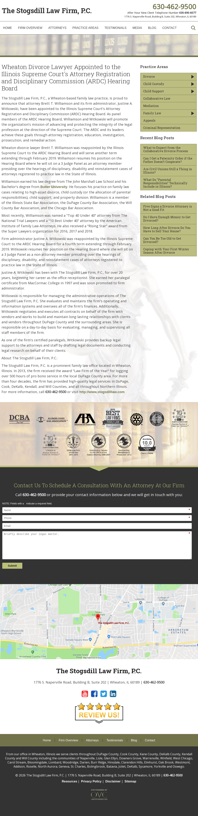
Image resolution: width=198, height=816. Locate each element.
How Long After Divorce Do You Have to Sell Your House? (166, 229)
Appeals (149, 120)
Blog (152, 27)
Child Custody (153, 84)
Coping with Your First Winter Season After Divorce (166, 250)
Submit (12, 565)
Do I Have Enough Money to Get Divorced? (166, 218)
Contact (169, 27)
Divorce (149, 76)
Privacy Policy (91, 781)
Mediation (151, 106)
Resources (69, 781)
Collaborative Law (156, 98)
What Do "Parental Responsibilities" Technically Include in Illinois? (165, 183)
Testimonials (115, 27)
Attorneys (57, 27)
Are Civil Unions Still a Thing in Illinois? (167, 170)
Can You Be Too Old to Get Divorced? (162, 240)
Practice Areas (85, 27)
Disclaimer (113, 781)
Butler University (53, 187)
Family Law (152, 113)
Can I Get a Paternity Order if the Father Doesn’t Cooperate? (167, 160)
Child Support (153, 91)
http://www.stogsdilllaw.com (102, 392)
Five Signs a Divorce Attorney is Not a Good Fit (167, 208)
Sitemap (130, 781)
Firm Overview (30, 27)
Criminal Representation (161, 127)
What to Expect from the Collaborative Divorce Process (165, 149)
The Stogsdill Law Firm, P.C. (47, 10)
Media (137, 27)
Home (7, 27)
